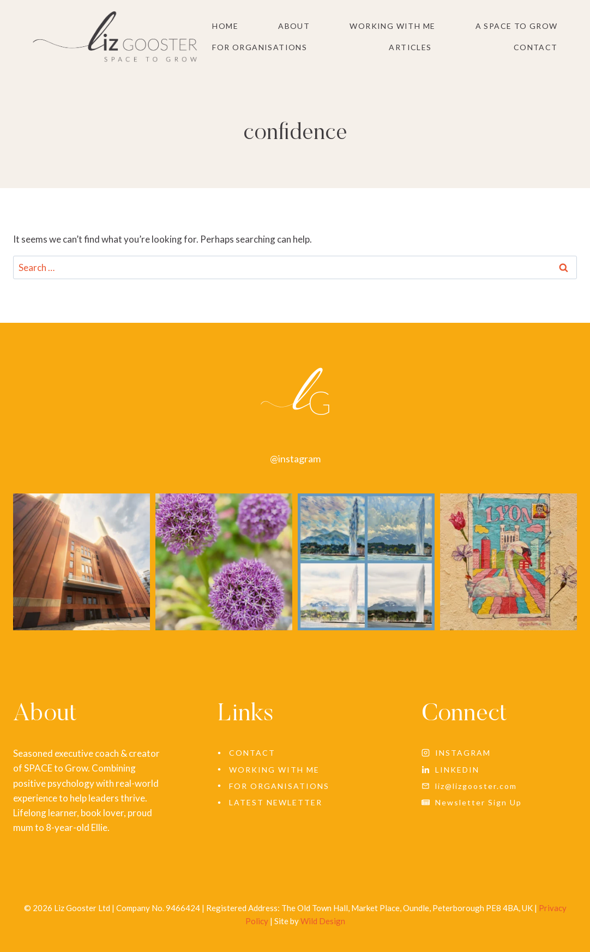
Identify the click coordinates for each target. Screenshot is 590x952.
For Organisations (259, 47)
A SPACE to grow (516, 26)
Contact (536, 47)
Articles (410, 47)
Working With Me (392, 26)
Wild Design (322, 921)
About (294, 26)
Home (225, 26)
